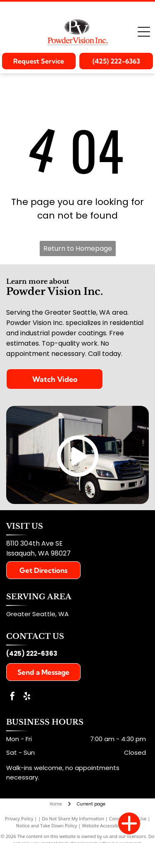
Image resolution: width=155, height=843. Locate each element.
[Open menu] (144, 32)
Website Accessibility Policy (110, 825)
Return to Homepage (77, 248)
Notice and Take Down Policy (46, 825)
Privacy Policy (19, 818)
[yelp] (27, 697)
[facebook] (12, 697)
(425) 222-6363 (31, 653)
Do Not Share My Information (73, 818)
